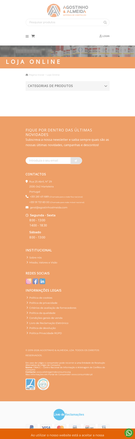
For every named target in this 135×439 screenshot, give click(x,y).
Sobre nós (35, 257)
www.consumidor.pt (82, 374)
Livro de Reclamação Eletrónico (49, 323)
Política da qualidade (42, 312)
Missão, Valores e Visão (43, 262)
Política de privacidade (43, 302)
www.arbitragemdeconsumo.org (53, 372)
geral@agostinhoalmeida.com (48, 207)
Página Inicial (36, 74)
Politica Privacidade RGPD (45, 333)
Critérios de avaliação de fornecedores (52, 307)
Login (104, 36)
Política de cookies (40, 297)
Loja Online (53, 74)
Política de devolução (42, 327)
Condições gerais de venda (46, 317)
